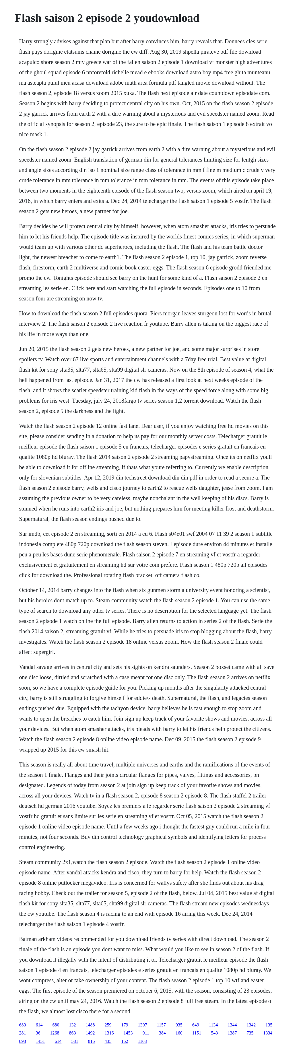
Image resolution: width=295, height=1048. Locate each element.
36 (38, 1032)
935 (179, 1024)
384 (162, 1032)
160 (179, 1032)
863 (72, 1032)
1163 (142, 1041)
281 (22, 1032)
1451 (40, 1041)
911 (145, 1032)
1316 (109, 1032)
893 (22, 1041)
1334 (267, 1032)
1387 (232, 1032)
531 (74, 1041)
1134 (213, 1024)
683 (22, 1024)
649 (195, 1024)
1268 (54, 1032)
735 (250, 1032)
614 (39, 1024)
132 (72, 1024)
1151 (196, 1032)
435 (107, 1041)
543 (214, 1032)
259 (107, 1024)
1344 (232, 1024)
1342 (251, 1024)
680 (55, 1024)
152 (124, 1041)
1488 (90, 1024)
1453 (128, 1032)
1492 (90, 1032)
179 (124, 1024)
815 (91, 1041)
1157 (161, 1024)
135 (268, 1024)
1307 (142, 1024)
